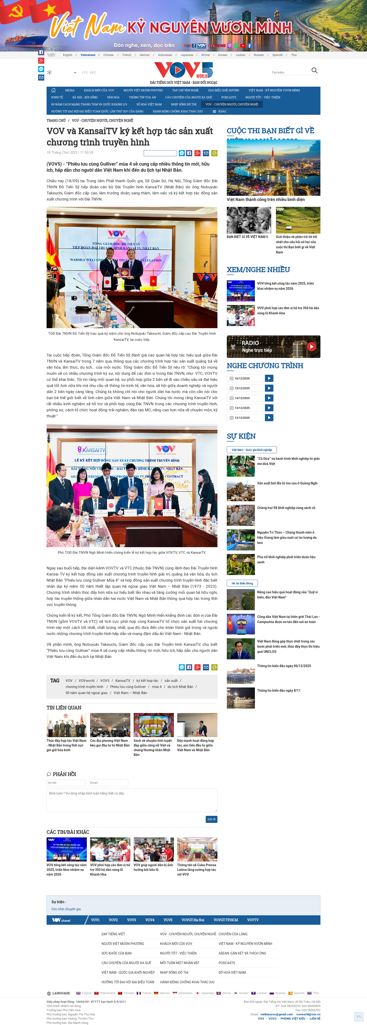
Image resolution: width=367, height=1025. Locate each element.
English (67, 55)
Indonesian (165, 55)
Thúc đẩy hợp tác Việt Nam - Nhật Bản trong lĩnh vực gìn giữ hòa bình (66, 745)
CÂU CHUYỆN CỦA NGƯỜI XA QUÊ (188, 97)
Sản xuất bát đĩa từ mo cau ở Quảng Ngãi (287, 483)
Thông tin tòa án (142, 97)
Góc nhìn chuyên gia (66, 909)
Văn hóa (113, 97)
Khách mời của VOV (99, 90)
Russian (259, 55)
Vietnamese (88, 55)
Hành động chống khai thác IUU (178, 111)
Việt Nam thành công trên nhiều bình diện (266, 199)
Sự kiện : (58, 902)
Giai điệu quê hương (223, 90)
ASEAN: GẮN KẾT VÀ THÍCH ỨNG (242, 953)
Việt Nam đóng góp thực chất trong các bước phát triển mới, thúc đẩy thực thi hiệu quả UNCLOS (288, 646)
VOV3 (131, 920)
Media (70, 90)
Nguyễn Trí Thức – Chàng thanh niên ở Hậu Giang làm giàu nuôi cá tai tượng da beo (287, 538)
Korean (223, 55)
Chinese (108, 55)
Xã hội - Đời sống (85, 97)
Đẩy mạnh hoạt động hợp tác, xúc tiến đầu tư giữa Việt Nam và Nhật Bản (195, 745)
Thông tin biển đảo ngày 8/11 (279, 690)
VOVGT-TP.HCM (226, 920)
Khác (219, 111)
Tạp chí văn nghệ (185, 90)
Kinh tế (57, 97)
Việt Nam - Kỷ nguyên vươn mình (274, 90)
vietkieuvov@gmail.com (277, 1014)
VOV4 (149, 920)
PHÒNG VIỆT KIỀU (293, 1018)
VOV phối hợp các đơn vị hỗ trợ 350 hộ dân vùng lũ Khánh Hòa (110, 869)
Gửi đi (212, 819)
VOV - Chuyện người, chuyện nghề (232, 104)
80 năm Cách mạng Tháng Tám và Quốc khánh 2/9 (89, 104)
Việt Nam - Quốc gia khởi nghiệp (252, 450)
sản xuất (171, 681)
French (127, 55)
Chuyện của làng (233, 934)
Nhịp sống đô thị (183, 104)
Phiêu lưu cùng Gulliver (128, 687)
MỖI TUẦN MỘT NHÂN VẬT (179, 963)
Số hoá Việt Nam (149, 104)
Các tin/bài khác (68, 832)
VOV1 (95, 920)
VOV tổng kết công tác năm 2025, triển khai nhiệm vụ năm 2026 (67, 869)
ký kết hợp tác (147, 681)
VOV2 (113, 920)
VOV (69, 681)
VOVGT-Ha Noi (193, 920)
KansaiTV (122, 681)
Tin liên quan (64, 708)
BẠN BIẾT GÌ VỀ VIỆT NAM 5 (247, 237)
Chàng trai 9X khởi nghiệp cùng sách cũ (286, 508)
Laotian (241, 55)
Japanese (187, 55)
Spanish (277, 55)
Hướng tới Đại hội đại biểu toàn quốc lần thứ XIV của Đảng (97, 111)
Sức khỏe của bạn (117, 953)
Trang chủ (56, 120)
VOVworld (86, 681)
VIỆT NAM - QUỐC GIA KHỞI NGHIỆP (128, 972)
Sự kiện (241, 436)
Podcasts (228, 97)
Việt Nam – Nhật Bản (130, 693)
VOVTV (253, 920)
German (145, 55)
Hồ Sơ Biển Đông (242, 583)
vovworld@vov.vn (308, 1014)
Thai (294, 55)
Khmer (206, 55)
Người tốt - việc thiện (263, 97)
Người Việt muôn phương (143, 90)
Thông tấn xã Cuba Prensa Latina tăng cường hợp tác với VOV (196, 869)
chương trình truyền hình (85, 687)
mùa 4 (156, 687)
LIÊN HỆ (315, 1018)
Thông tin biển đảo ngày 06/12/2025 (284, 666)
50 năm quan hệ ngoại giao (87, 693)
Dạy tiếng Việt (113, 934)
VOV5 (104, 681)
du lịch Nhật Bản (180, 687)
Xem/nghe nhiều (258, 269)
